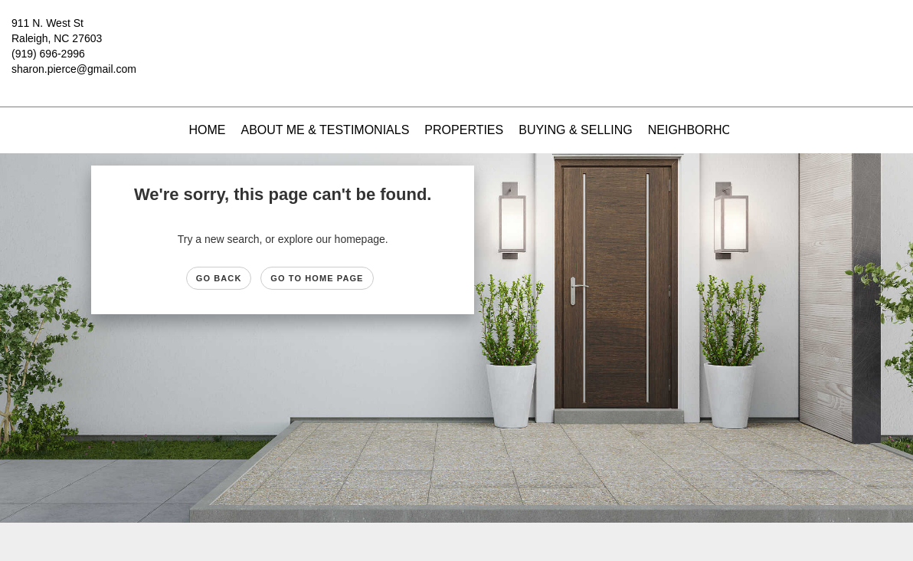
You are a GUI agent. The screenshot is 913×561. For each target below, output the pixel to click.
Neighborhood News (719, 129)
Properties (463, 129)
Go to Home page (316, 278)
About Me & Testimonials (325, 129)
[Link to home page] (456, 34)
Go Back (219, 278)
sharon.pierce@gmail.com (73, 69)
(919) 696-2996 (48, 54)
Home (206, 129)
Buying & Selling (576, 129)
